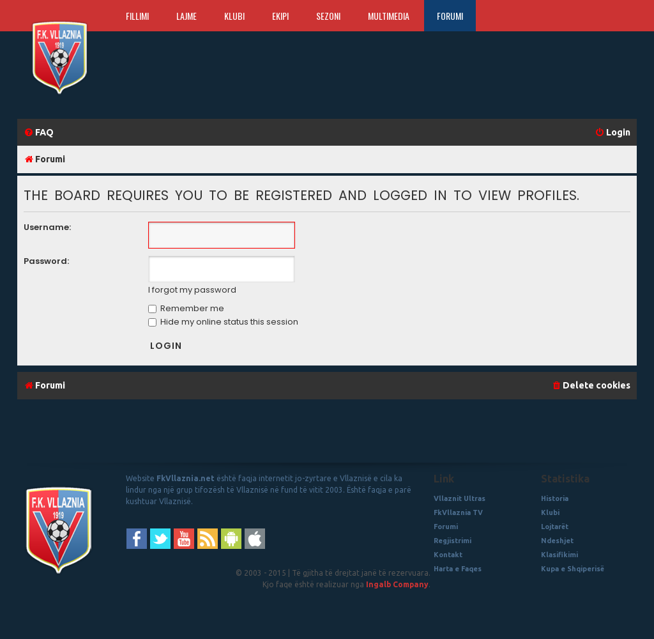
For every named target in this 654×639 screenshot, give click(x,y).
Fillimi (137, 15)
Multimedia (388, 15)
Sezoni (328, 15)
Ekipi (280, 15)
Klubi (234, 15)
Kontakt (448, 554)
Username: (47, 227)
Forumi (450, 15)
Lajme (186, 15)
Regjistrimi (452, 540)
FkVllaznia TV (458, 512)
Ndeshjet (557, 540)
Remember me (186, 308)
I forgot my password (192, 290)
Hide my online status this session (223, 322)
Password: (46, 261)
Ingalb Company (397, 584)
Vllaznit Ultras (459, 498)
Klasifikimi (559, 554)
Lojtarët (554, 526)
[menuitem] (39, 132)
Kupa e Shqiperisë (572, 569)
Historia (554, 498)
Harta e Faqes (458, 569)
